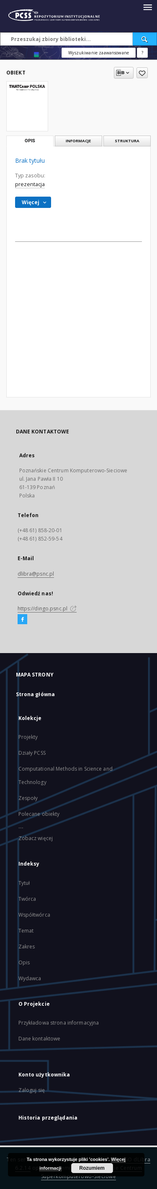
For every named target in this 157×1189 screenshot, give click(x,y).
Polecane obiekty (39, 813)
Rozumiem (92, 1168)
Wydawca (29, 978)
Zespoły (28, 798)
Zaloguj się (31, 1090)
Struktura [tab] (127, 141)
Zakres (26, 946)
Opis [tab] (30, 141)
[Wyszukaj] (145, 39)
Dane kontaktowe (39, 1038)
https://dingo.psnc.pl (47, 608)
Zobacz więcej (35, 838)
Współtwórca (34, 914)
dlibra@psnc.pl (36, 573)
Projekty (28, 737)
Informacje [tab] (78, 141)
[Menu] (147, 6)
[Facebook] (22, 619)
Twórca (27, 898)
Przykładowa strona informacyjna (58, 1022)
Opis (24, 962)
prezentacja (30, 184)
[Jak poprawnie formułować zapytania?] (142, 53)
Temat (26, 930)
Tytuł (24, 883)
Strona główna (35, 694)
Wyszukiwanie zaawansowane (98, 53)
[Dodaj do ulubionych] (142, 72)
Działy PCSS (32, 752)
